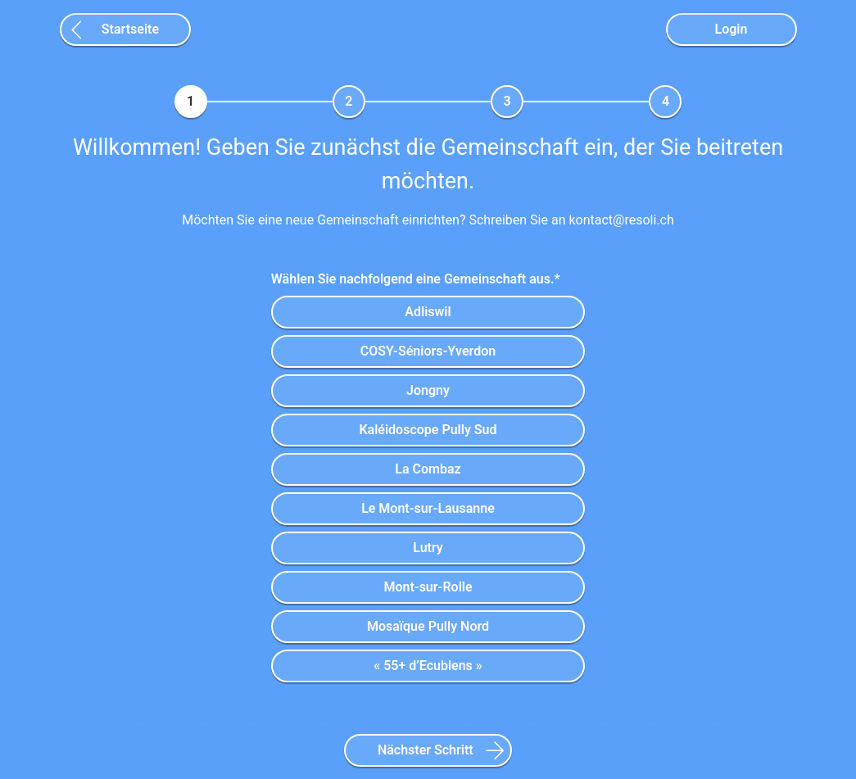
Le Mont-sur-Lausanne (428, 508)
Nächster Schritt (441, 750)
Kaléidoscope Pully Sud (427, 429)
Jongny (428, 390)
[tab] (190, 101)
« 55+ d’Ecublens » (428, 665)
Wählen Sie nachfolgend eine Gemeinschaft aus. (413, 279)
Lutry (428, 547)
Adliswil (428, 311)
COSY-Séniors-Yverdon (428, 351)
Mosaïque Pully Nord (428, 626)
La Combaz (427, 469)
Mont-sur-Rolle (427, 587)
